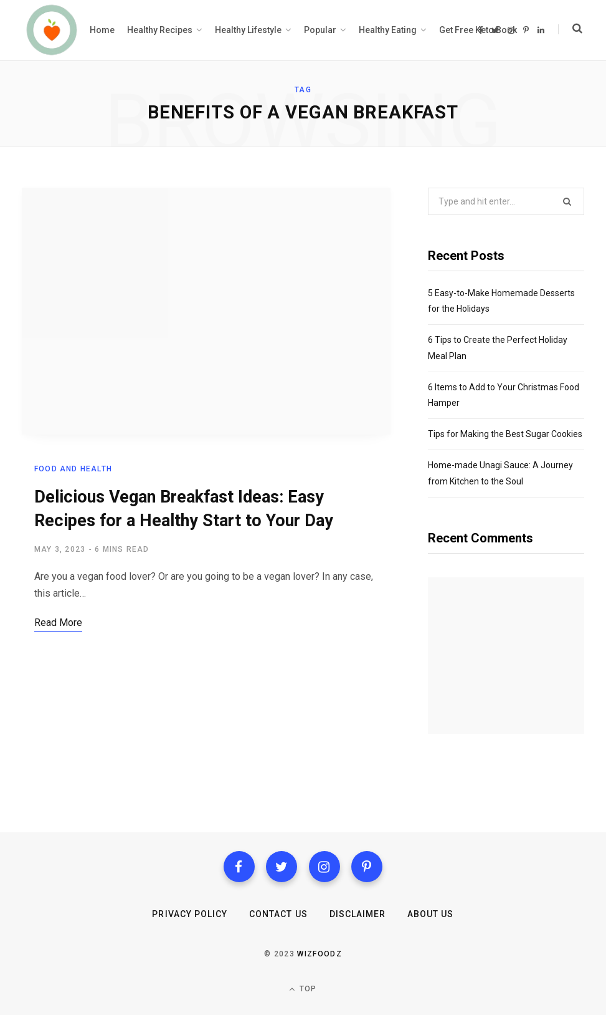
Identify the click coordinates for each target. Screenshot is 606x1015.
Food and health (73, 468)
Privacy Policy (189, 914)
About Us (430, 914)
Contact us (278, 914)
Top (302, 989)
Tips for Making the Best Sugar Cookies (505, 434)
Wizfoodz (319, 954)
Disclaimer (357, 914)
